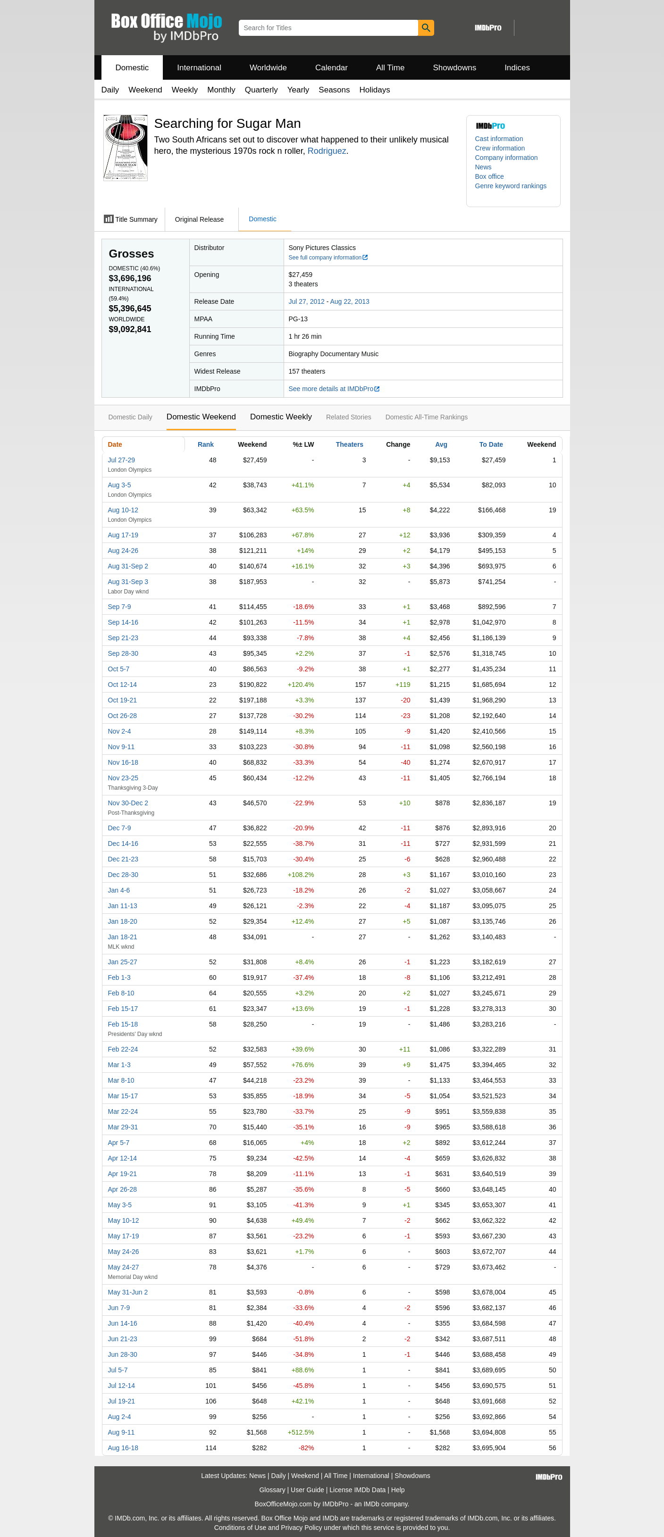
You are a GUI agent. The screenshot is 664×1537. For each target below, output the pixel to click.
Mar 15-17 (123, 1096)
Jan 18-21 (122, 937)
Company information (506, 157)
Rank (206, 444)
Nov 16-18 (123, 762)
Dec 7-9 (119, 828)
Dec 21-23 (123, 859)
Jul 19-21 (121, 1401)
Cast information (499, 138)
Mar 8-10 (121, 1080)
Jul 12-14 (121, 1385)
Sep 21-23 (123, 638)
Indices (517, 67)
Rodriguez (327, 151)
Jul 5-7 (118, 1370)
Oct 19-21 (122, 700)
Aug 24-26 (123, 550)
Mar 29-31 (123, 1127)
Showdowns (454, 67)
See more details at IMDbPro (335, 389)
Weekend (145, 89)
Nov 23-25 (123, 778)
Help (398, 1490)
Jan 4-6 (119, 890)
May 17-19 (123, 1236)
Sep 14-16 (123, 622)
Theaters (349, 444)
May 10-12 (123, 1220)
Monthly (221, 89)
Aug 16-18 (123, 1448)
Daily (110, 89)
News (483, 167)
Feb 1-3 (119, 977)
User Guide (307, 1490)
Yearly (298, 89)
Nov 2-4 (119, 731)
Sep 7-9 (119, 606)
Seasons (334, 89)
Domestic (132, 67)
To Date (491, 444)
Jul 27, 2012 (307, 301)
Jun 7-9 (119, 1307)
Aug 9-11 (121, 1432)
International (199, 67)
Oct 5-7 (119, 669)
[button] (513, 190)
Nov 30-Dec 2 (128, 803)
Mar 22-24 (123, 1111)
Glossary (272, 1490)
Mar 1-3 (119, 1065)
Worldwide (268, 67)
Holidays (375, 89)
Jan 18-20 (122, 921)
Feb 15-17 (123, 1008)
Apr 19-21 (122, 1174)
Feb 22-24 (123, 1049)
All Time (390, 67)
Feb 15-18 (123, 1024)
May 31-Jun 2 (128, 1292)
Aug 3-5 (119, 485)
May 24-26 (123, 1251)
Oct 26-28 (122, 715)
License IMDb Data (357, 1490)
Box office (489, 176)
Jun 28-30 (122, 1354)
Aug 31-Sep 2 (128, 566)
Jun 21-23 (122, 1339)
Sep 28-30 (123, 653)
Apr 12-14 (122, 1158)
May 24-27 (123, 1267)
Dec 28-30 (123, 874)
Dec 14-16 (123, 843)
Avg (441, 444)
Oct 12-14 (122, 684)
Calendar (331, 67)
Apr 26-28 (122, 1189)
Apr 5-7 (119, 1142)
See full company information (329, 257)
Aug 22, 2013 (349, 301)
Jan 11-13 (122, 906)
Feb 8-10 (121, 993)
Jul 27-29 (121, 460)
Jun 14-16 (122, 1323)
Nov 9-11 (121, 747)
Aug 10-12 (123, 510)
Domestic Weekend (201, 416)
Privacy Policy (301, 1527)
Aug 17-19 (123, 535)
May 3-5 (120, 1205)
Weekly (185, 89)
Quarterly (261, 89)
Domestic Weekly (281, 416)
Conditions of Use (240, 1527)
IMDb (371, 1504)
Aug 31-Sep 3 (128, 581)
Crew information (500, 148)
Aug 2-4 (119, 1416)
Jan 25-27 (122, 962)
